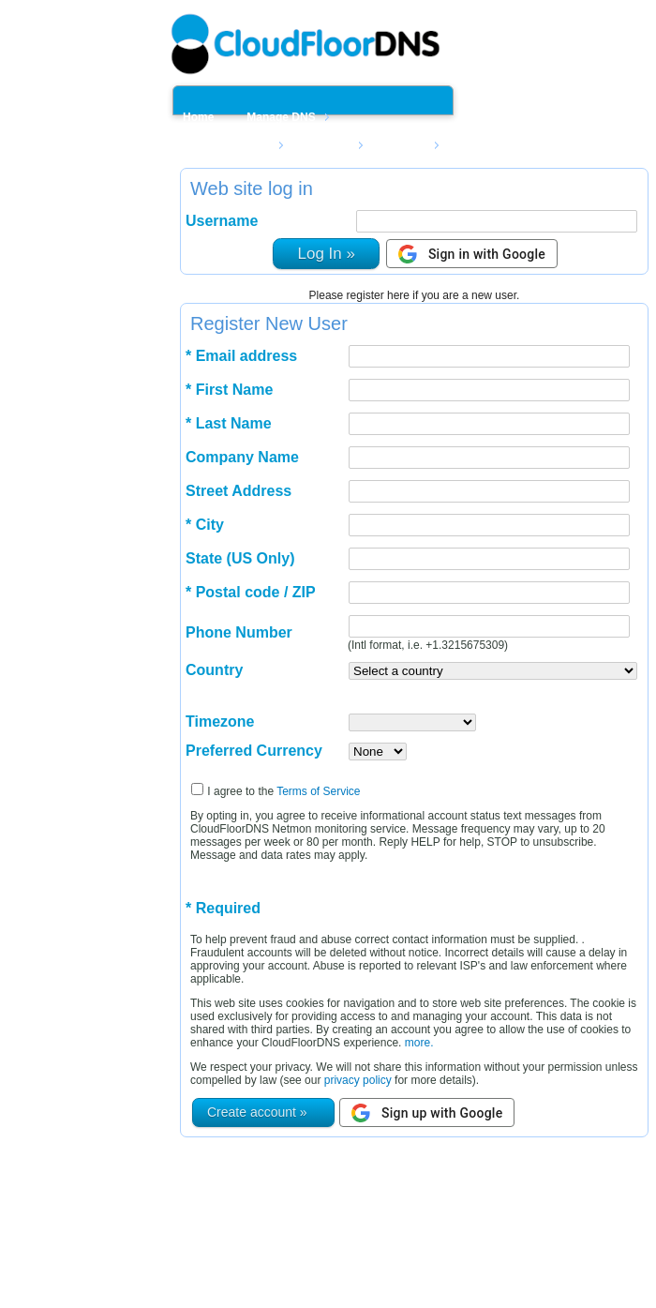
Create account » (257, 1112)
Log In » (325, 254)
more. (417, 1042)
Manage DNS (280, 117)
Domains (326, 145)
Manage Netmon (226, 145)
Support (403, 145)
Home (198, 117)
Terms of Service (318, 791)
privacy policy (358, 1080)
